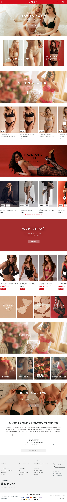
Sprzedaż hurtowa (38, 472)
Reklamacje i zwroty (39, 466)
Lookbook (3, 472)
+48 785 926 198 (58, 464)
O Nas (20, 466)
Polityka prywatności (6, 466)
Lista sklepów (22, 468)
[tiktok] (10, 483)
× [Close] (60, 5)
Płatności (36, 468)
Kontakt (36, 474)
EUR (63, 498)
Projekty (3, 474)
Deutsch (63, 495)
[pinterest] (2, 483)
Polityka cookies (5, 468)
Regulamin (3, 463)
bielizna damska (45, 427)
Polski (52, 495)
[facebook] (8, 483)
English (57, 495)
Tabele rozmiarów (23, 472)
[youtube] (13, 483)
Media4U (3, 496)
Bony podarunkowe (24, 463)
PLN (60, 498)
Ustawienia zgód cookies (7, 470)
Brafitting (21, 474)
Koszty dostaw (38, 470)
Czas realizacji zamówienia (41, 463)
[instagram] (5, 483)
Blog (20, 470)
